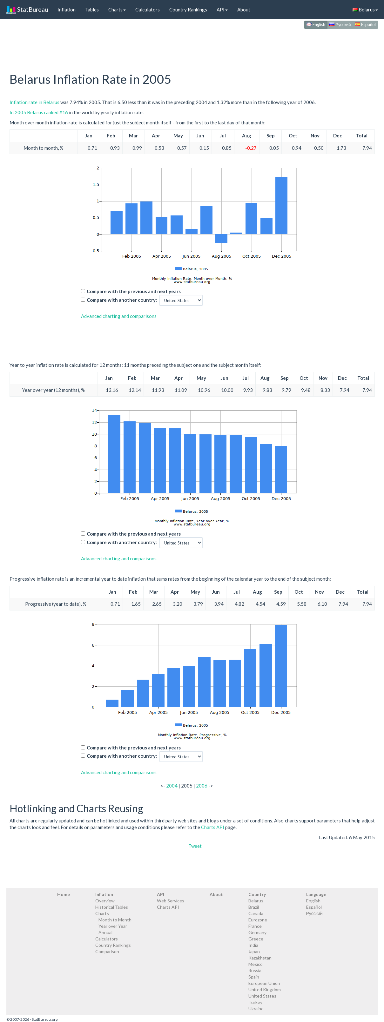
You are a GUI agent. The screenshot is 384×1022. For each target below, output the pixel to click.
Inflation (66, 9)
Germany (257, 932)
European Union (264, 983)
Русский (340, 24)
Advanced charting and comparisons (119, 316)
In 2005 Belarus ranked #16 (39, 112)
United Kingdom (264, 989)
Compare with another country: (122, 300)
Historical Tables (111, 907)
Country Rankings (188, 9)
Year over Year (112, 926)
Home (63, 894)
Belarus (365, 9)
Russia (254, 970)
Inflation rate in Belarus (34, 102)
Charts (117, 9)
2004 (172, 785)
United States (262, 996)
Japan (254, 951)
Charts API (212, 827)
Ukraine (256, 1008)
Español (365, 24)
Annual (105, 932)
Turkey (255, 1002)
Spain (253, 976)
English (316, 24)
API (222, 9)
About (243, 9)
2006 (201, 785)
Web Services (170, 900)
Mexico (255, 964)
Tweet (195, 846)
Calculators (147, 9)
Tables (92, 9)
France (255, 926)
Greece (255, 938)
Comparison (107, 951)
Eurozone (257, 919)
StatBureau (27, 9)
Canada (255, 913)
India (253, 945)
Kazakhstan (260, 957)
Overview (105, 900)
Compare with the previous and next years (134, 291)
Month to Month (114, 919)
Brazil (253, 907)
